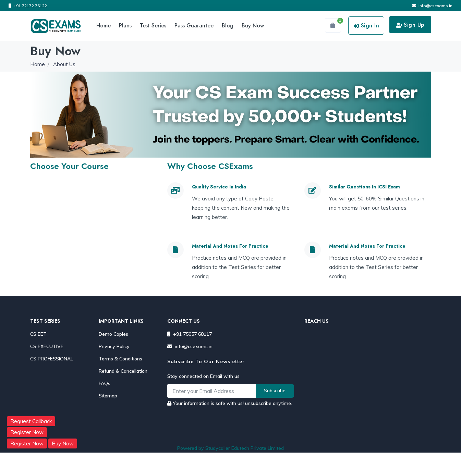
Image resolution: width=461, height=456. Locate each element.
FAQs (104, 383)
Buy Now (253, 25)
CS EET (38, 334)
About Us (64, 64)
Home (103, 25)
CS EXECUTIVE (46, 346)
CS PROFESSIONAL (51, 359)
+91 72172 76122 (28, 5)
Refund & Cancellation (123, 371)
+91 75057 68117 (189, 334)
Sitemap (108, 396)
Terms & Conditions (120, 359)
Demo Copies (113, 334)
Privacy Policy (114, 346)
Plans (125, 25)
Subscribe (275, 390)
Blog (227, 25)
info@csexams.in (432, 5)
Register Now (27, 432)
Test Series (153, 25)
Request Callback (31, 421)
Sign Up (410, 25)
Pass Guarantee (194, 25)
